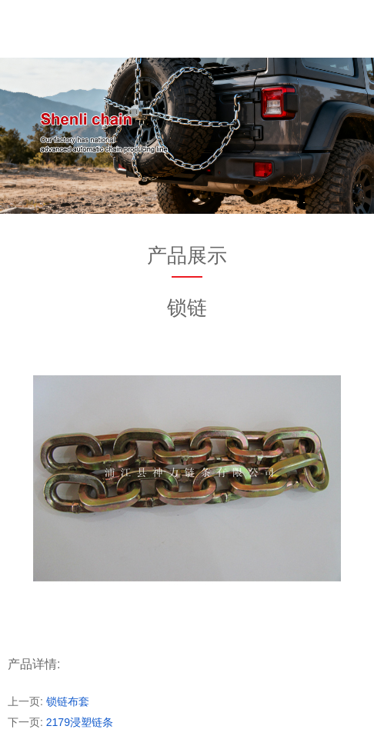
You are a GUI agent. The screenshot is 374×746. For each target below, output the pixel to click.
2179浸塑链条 (79, 722)
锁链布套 (67, 701)
